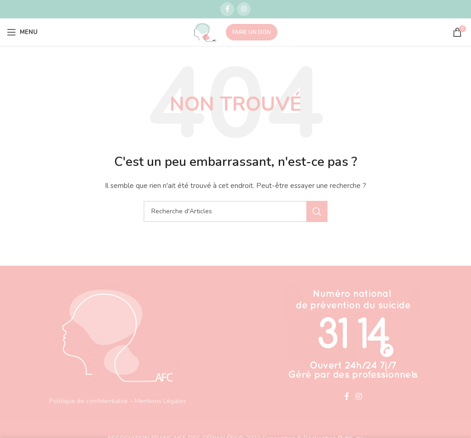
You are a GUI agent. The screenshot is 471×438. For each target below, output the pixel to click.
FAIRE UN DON (251, 32)
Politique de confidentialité (88, 401)
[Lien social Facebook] (227, 9)
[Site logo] (205, 31)
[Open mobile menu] (22, 32)
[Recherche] (235, 211)
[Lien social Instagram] (244, 9)
